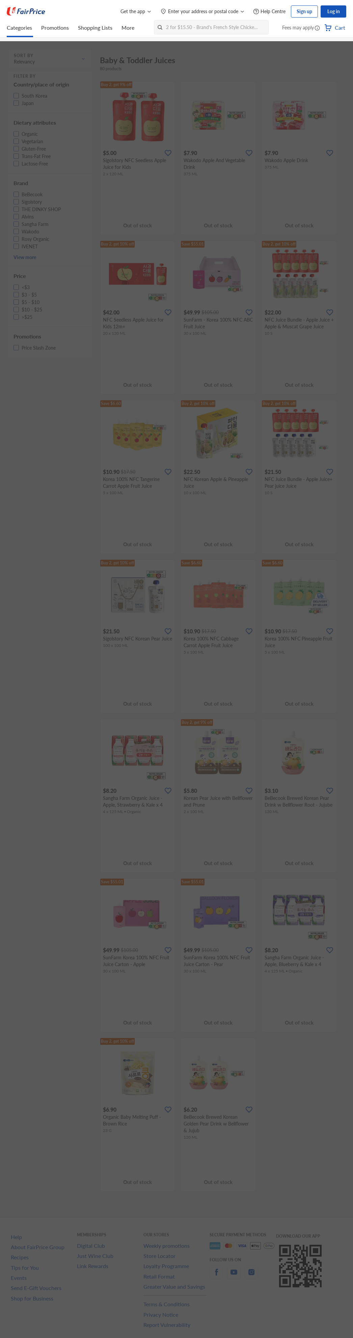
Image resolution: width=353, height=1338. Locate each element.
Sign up (304, 11)
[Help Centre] (269, 11)
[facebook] (216, 1276)
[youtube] (234, 1276)
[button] (317, 28)
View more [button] (24, 257)
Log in (333, 11)
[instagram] (251, 1276)
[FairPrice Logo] (26, 11)
